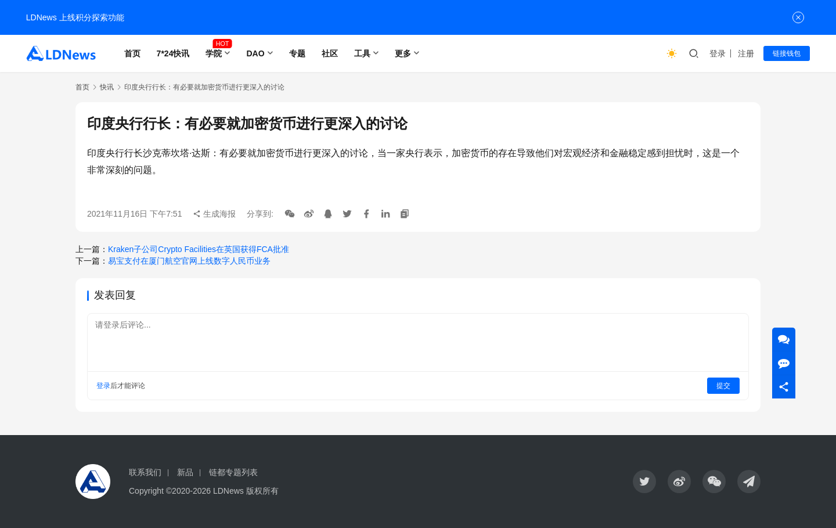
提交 (723, 386)
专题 (297, 53)
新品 (185, 472)
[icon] (644, 481)
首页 (132, 53)
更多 (403, 53)
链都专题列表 (233, 472)
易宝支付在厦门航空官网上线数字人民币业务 (189, 260)
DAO (255, 53)
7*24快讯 (173, 53)
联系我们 (145, 472)
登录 (717, 53)
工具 (362, 53)
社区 (330, 53)
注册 (746, 53)
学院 (214, 53)
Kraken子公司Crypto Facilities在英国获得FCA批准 (198, 249)
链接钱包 (787, 53)
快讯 (107, 87)
